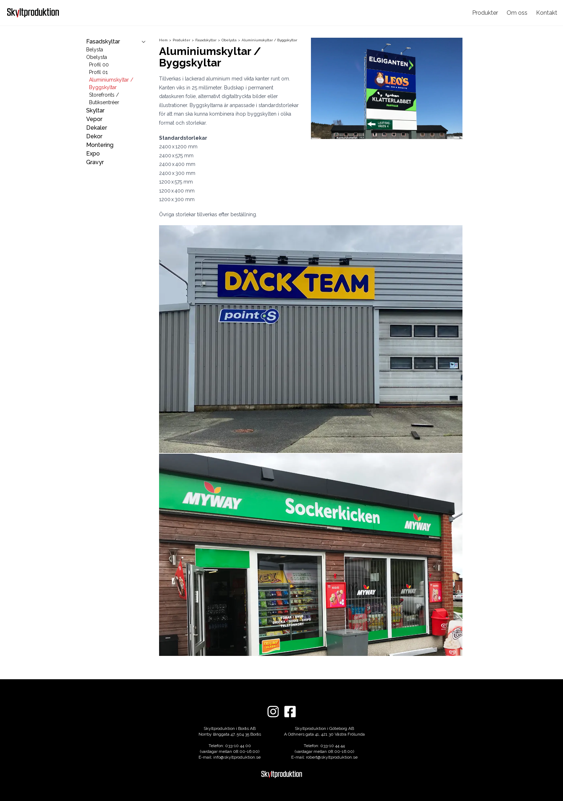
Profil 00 (99, 65)
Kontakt (546, 12)
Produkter (485, 12)
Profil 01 (98, 72)
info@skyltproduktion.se (237, 757)
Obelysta (96, 57)
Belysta (94, 49)
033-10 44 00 (238, 745)
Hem (166, 40)
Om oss (517, 12)
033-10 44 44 (332, 745)
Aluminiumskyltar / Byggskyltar (269, 40)
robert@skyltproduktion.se (332, 757)
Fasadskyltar (208, 40)
